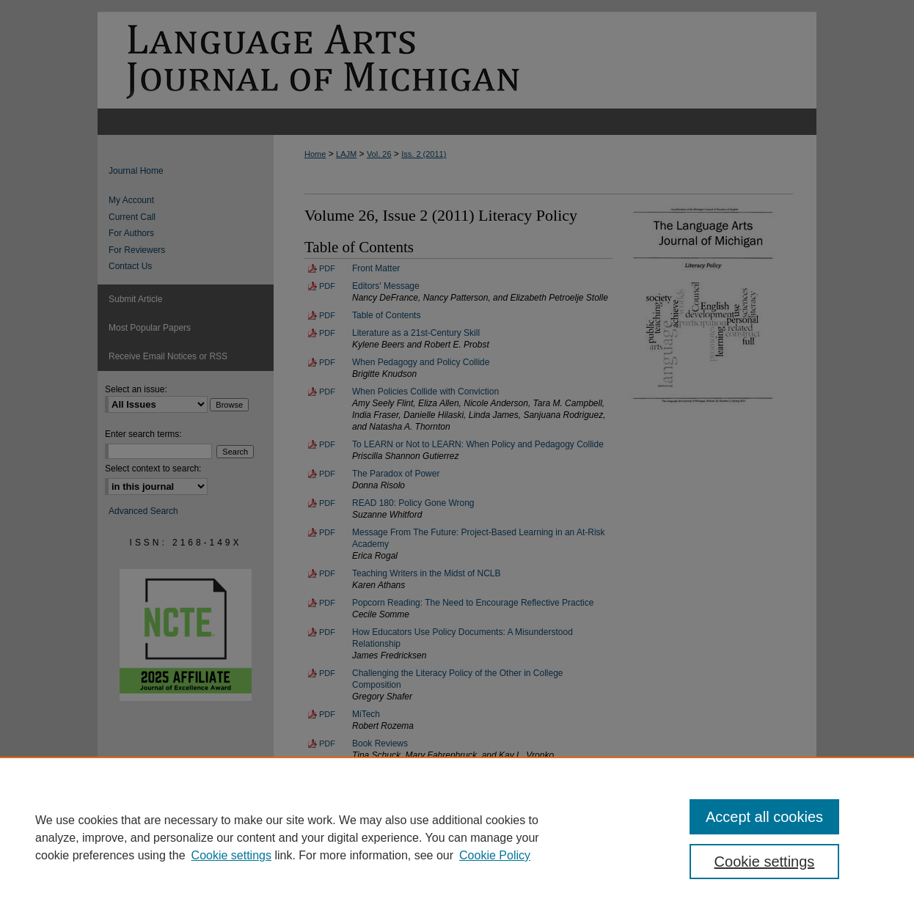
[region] (457, 837)
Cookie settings (231, 855)
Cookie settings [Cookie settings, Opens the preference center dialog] (764, 861)
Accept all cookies (764, 817)
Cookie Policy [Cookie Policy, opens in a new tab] (494, 855)
